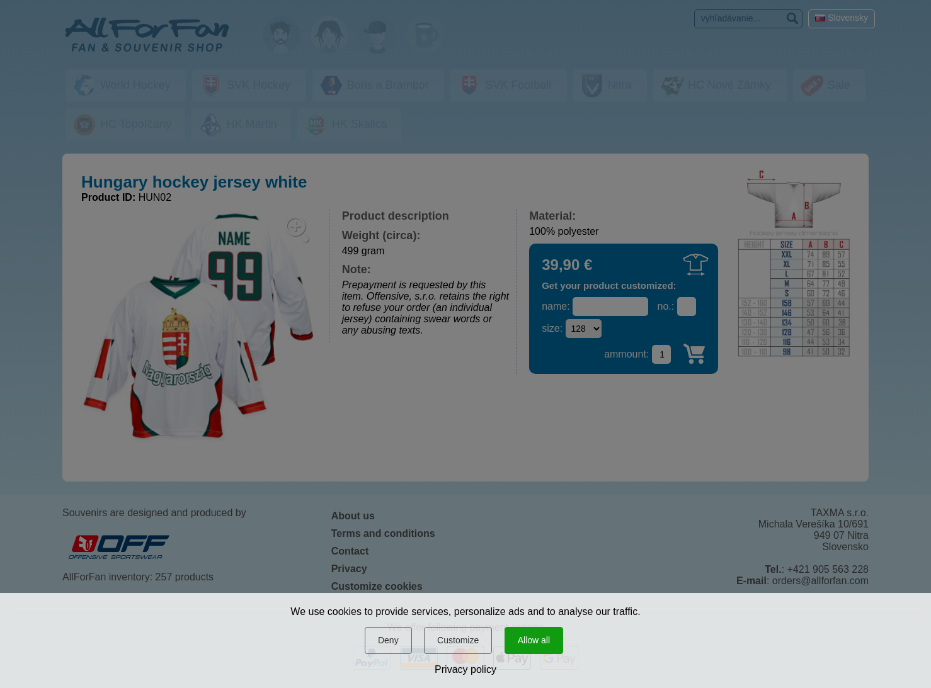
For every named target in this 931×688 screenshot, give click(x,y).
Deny (388, 640)
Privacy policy (465, 669)
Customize (458, 640)
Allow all (534, 640)
